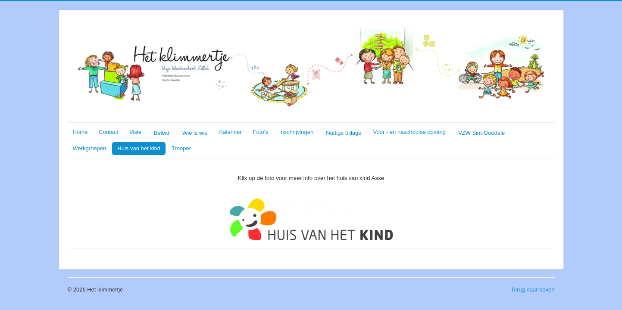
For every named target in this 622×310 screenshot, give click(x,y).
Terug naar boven (532, 289)
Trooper (181, 148)
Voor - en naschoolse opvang (409, 132)
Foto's (260, 132)
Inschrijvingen (296, 132)
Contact (108, 132)
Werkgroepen (89, 148)
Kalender (230, 132)
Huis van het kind (138, 148)
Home (80, 132)
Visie (135, 132)
